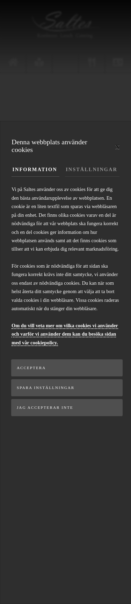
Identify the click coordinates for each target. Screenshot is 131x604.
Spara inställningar (45, 387)
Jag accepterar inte (45, 407)
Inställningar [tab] (91, 169)
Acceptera (31, 368)
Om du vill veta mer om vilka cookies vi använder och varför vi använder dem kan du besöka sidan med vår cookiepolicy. (65, 334)
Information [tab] (35, 169)
